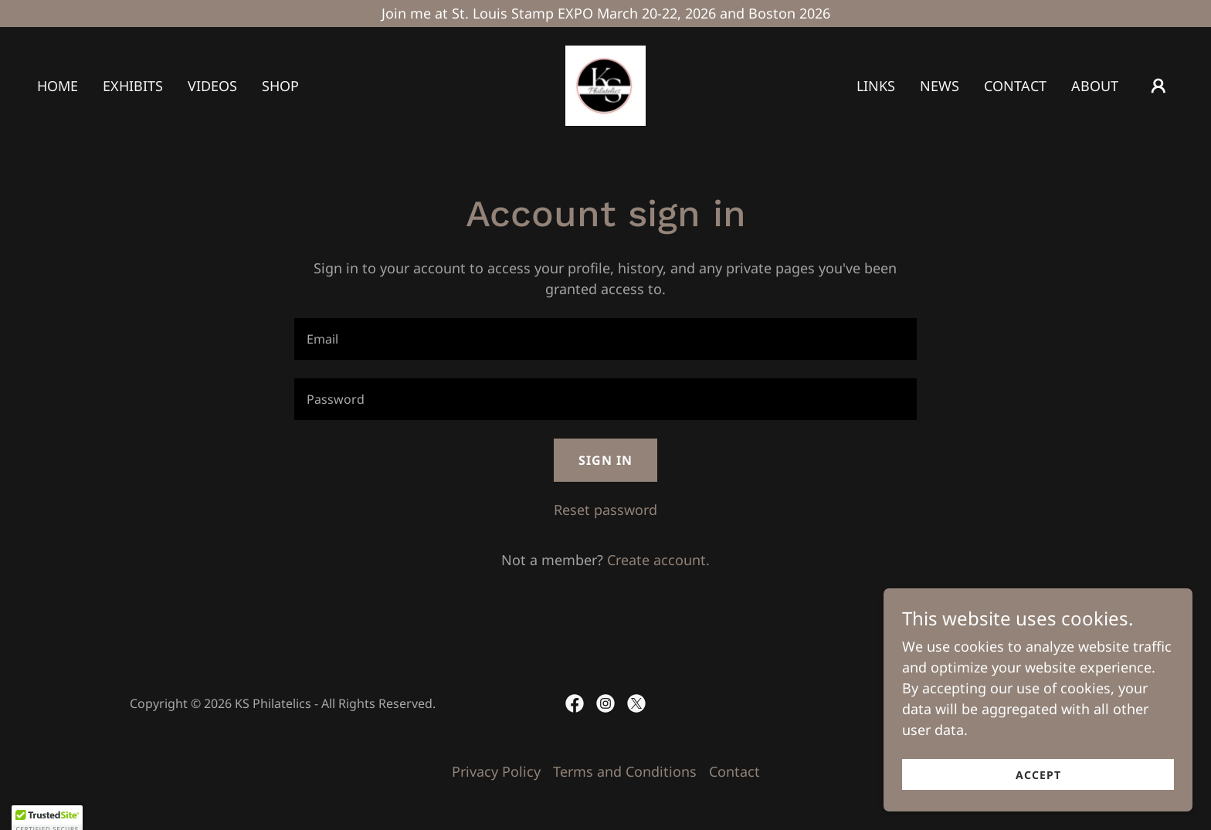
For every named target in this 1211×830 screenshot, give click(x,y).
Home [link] (57, 85)
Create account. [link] (658, 560)
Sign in (605, 460)
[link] (605, 84)
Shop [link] (280, 85)
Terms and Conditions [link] (625, 771)
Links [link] (876, 85)
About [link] (1094, 85)
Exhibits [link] (133, 85)
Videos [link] (212, 85)
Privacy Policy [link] (496, 771)
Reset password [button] (605, 509)
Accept (1038, 774)
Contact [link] (1015, 85)
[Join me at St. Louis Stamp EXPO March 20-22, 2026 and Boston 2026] (605, 13)
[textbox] (605, 339)
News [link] (939, 85)
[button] (1158, 85)
